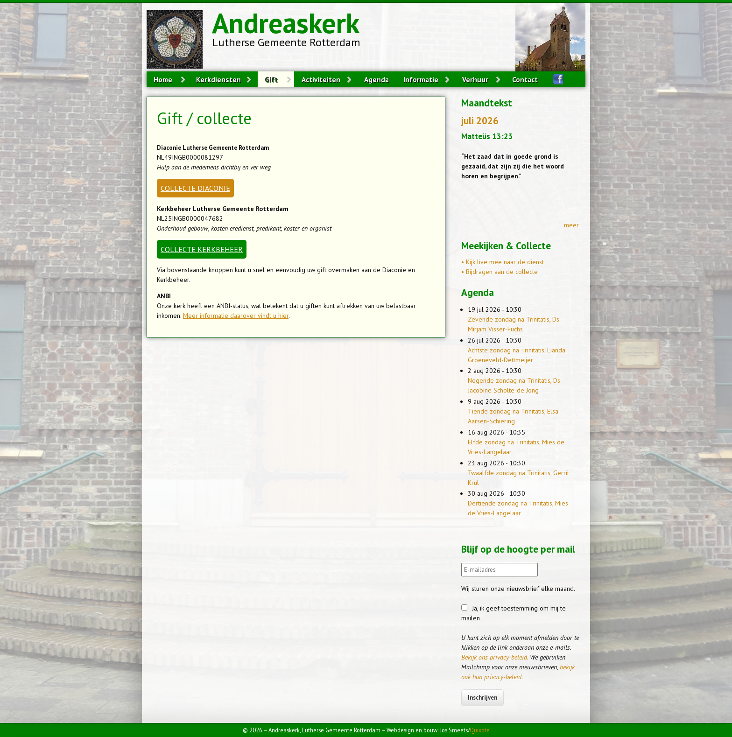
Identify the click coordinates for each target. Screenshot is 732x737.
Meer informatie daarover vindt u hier (236, 315)
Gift (271, 79)
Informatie (420, 79)
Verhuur (475, 79)
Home (163, 79)
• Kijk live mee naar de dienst (502, 262)
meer (571, 225)
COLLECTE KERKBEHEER (202, 249)
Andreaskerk (285, 23)
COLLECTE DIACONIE (195, 188)
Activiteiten (321, 79)
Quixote (480, 730)
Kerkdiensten (218, 79)
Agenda (376, 79)
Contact (525, 79)
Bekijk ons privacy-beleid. (494, 657)
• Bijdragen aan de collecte (499, 271)
